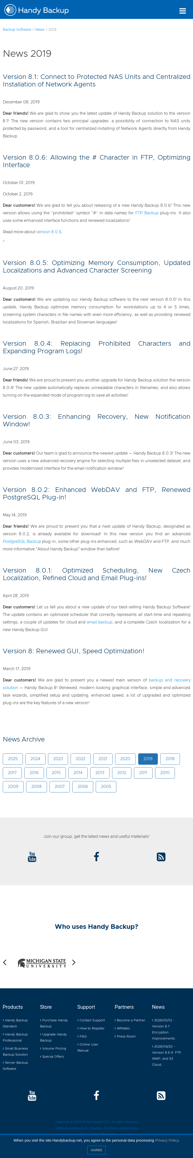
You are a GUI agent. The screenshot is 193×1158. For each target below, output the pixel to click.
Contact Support (91, 1020)
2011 (143, 773)
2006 (83, 787)
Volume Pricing (53, 1048)
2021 (103, 759)
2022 (80, 759)
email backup (99, 622)
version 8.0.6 (49, 232)
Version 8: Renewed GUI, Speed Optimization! (73, 651)
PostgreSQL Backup (22, 542)
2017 (12, 773)
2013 (99, 773)
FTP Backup (147, 213)
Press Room (125, 1036)
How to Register (91, 1028)
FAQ (82, 1036)
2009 (13, 787)
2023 (58, 759)
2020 (125, 759)
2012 (121, 773)
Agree (96, 1150)
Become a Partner (130, 1020)
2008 (36, 787)
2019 (148, 759)
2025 (13, 759)
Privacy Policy (166, 1140)
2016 (34, 773)
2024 (35, 759)
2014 (78, 773)
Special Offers (52, 1056)
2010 (165, 773)
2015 (56, 773)
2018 (170, 759)
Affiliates (122, 1028)
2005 (106, 787)
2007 (60, 787)
